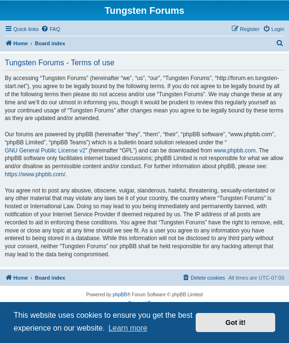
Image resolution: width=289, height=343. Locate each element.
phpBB (120, 294)
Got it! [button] (236, 322)
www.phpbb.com (235, 150)
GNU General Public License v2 (45, 150)
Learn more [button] (128, 328)
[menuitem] (50, 29)
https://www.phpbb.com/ (35, 174)
